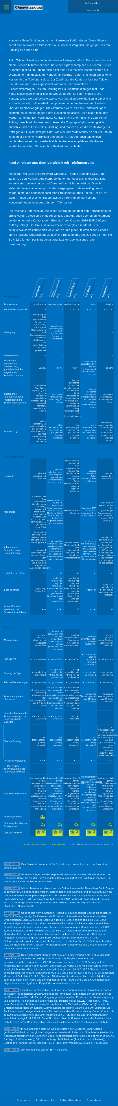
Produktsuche (45, 1100)
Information (92, 3)
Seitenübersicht (70, 1100)
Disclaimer (94, 1100)
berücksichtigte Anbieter (34, 844)
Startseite (23, 1100)
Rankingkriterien (58, 844)
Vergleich (93, 10)
